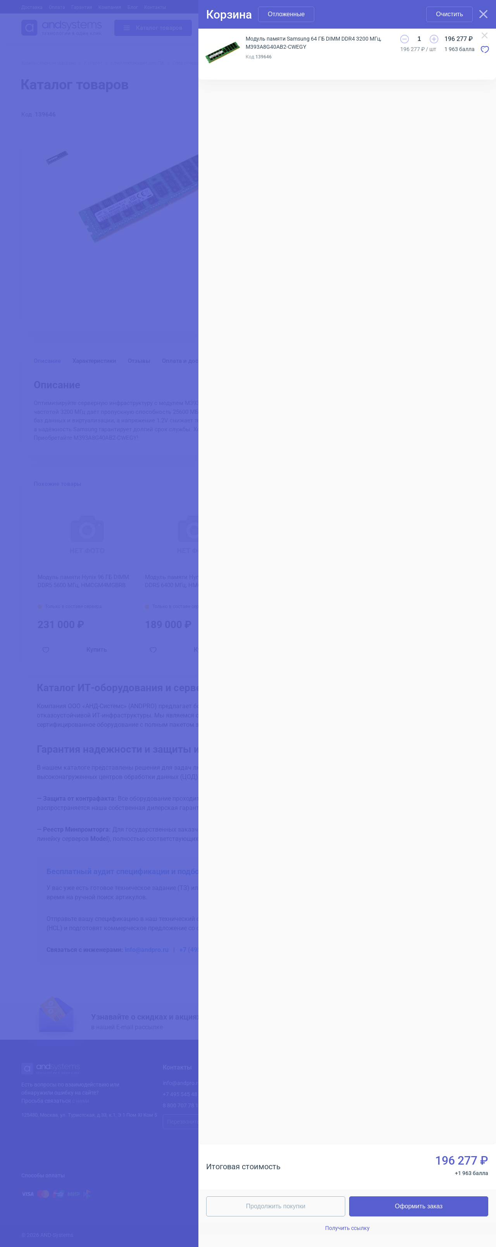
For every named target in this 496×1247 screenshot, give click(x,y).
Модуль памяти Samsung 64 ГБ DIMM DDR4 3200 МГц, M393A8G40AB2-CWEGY (313, 43)
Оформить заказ (419, 1206)
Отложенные (286, 14)
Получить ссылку (347, 1228)
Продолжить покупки (275, 1206)
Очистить (449, 14)
